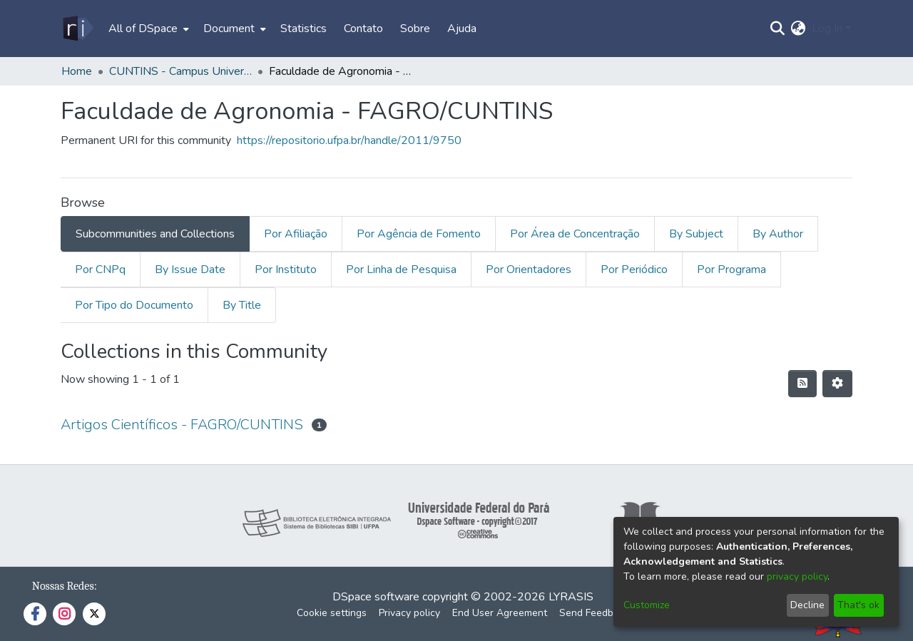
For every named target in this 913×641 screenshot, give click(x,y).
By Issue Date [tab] (190, 269)
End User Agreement (499, 613)
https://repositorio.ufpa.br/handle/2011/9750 (349, 140)
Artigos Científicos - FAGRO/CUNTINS (182, 424)
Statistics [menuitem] (303, 28)
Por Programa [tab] (731, 269)
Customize (646, 605)
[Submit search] (778, 28)
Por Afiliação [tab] (295, 234)
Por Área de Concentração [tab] (575, 234)
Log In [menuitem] (827, 28)
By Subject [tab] (696, 234)
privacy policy (797, 576)
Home (76, 71)
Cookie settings (332, 613)
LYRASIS (571, 597)
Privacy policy (409, 613)
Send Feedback (594, 613)
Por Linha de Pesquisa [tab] (401, 269)
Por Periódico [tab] (634, 269)
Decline (807, 605)
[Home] (77, 28)
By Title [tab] (242, 305)
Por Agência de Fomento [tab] (419, 234)
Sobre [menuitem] (415, 28)
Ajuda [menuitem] (461, 28)
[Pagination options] (837, 383)
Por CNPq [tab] (100, 269)
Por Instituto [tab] (286, 269)
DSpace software (375, 597)
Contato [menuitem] (363, 28)
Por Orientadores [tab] (528, 269)
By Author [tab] (778, 234)
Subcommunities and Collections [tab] (155, 234)
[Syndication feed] (802, 383)
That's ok (858, 605)
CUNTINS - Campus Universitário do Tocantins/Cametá (180, 71)
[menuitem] (147, 28)
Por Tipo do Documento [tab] (134, 305)
